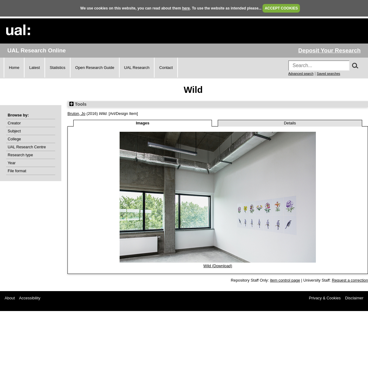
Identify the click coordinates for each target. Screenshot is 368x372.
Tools (77, 104)
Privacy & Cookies (325, 298)
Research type (20, 155)
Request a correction (350, 280)
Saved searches (328, 73)
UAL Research (137, 67)
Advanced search (300, 73)
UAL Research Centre (27, 147)
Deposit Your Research (329, 50)
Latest (34, 67)
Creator (14, 123)
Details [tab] (290, 123)
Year (12, 163)
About (10, 298)
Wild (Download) (217, 266)
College (14, 139)
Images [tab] (142, 123)
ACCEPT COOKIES (281, 8)
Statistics (57, 67)
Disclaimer (354, 298)
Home (14, 67)
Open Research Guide (94, 67)
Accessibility (29, 298)
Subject (14, 131)
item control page (285, 280)
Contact (166, 67)
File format (17, 171)
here (186, 8)
